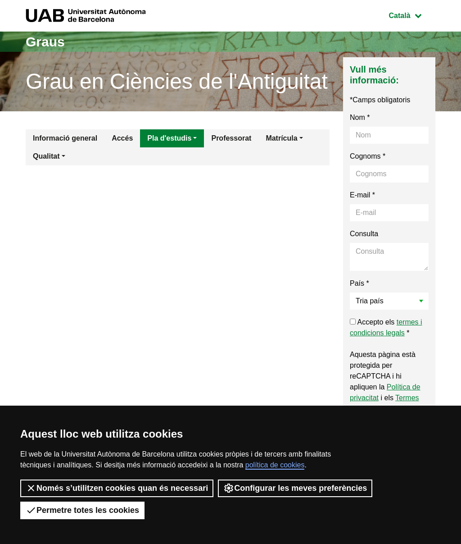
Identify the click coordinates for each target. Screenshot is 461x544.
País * (359, 283)
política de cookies (275, 465)
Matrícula (281, 138)
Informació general (65, 138)
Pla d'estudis (169, 138)
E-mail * (362, 195)
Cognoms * (367, 156)
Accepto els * (386, 327)
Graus (45, 41)
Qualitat (46, 156)
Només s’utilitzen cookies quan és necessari (117, 488)
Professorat (231, 138)
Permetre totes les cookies (82, 510)
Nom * (360, 117)
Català (412, 14)
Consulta (364, 234)
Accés (122, 138)
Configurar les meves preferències (295, 488)
